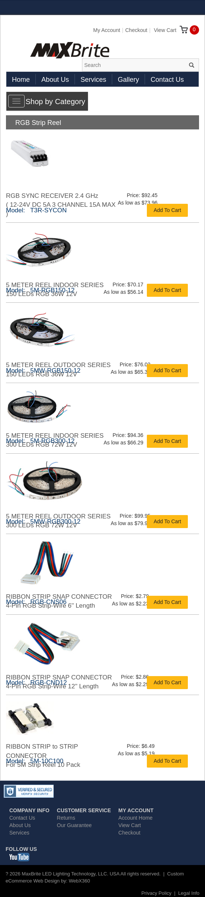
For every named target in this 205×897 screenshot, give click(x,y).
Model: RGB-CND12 (36, 682)
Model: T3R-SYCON (36, 210)
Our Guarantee (74, 825)
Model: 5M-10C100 (34, 761)
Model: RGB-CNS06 (36, 601)
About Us (55, 79)
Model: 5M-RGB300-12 (40, 440)
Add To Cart (167, 210)
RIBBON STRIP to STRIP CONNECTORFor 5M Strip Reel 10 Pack (43, 755)
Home (21, 79)
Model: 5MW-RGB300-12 (43, 521)
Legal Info (188, 893)
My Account (106, 30)
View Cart (171, 30)
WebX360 (79, 881)
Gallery (128, 79)
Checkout (136, 30)
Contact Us (167, 79)
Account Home (136, 818)
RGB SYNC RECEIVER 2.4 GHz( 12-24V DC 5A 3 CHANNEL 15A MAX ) (61, 205)
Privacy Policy (156, 893)
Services (93, 79)
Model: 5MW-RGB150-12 (43, 370)
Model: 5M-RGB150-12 (40, 290)
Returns (66, 818)
